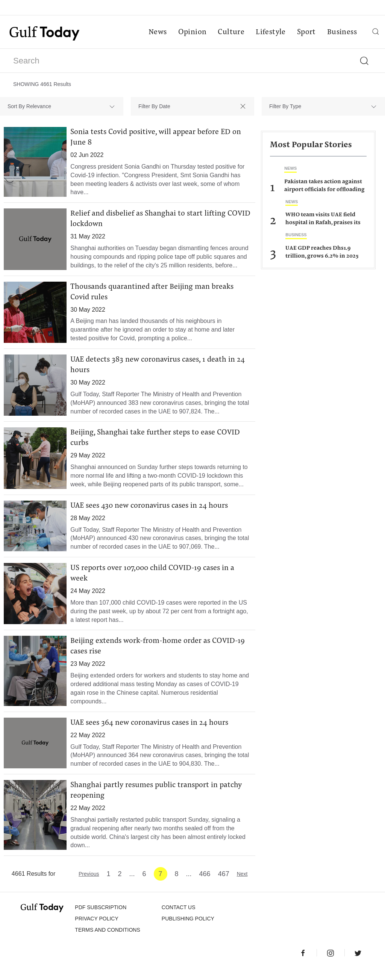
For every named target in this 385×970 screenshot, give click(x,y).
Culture (231, 32)
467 (223, 874)
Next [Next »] (242, 874)
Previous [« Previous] (89, 874)
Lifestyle (271, 32)
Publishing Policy (188, 919)
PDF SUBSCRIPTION (100, 907)
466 (205, 874)
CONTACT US (179, 907)
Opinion (192, 32)
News (158, 32)
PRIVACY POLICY (96, 919)
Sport (306, 32)
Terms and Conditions (107, 930)
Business (342, 32)
